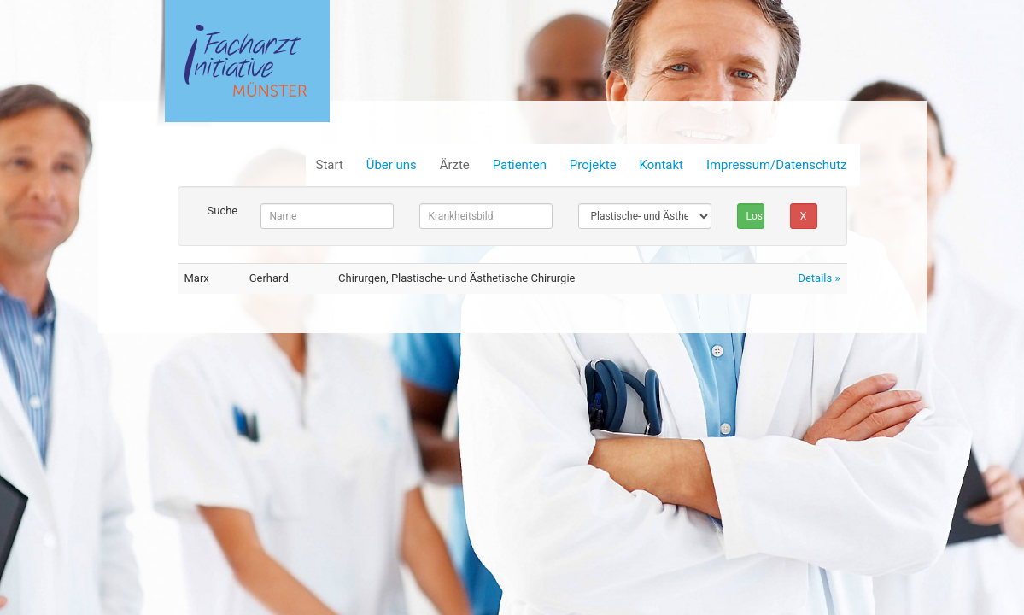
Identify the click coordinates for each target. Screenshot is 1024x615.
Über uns (391, 165)
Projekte (593, 165)
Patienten (520, 165)
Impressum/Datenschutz (776, 165)
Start (329, 165)
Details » (819, 278)
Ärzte (455, 165)
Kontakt (661, 165)
